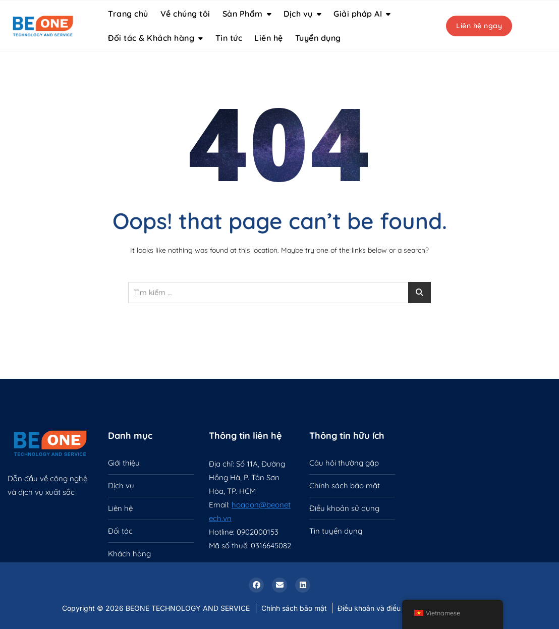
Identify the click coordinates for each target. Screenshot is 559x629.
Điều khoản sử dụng (344, 508)
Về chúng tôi (185, 14)
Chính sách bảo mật (344, 485)
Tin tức (229, 38)
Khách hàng (129, 553)
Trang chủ (128, 14)
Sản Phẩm (242, 14)
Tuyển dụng (318, 38)
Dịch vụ (298, 14)
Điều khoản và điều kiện (377, 608)
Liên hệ (268, 38)
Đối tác (120, 531)
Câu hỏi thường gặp (344, 463)
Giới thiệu (124, 463)
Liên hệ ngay (479, 25)
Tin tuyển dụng (335, 531)
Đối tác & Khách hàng (151, 38)
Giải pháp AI (357, 14)
